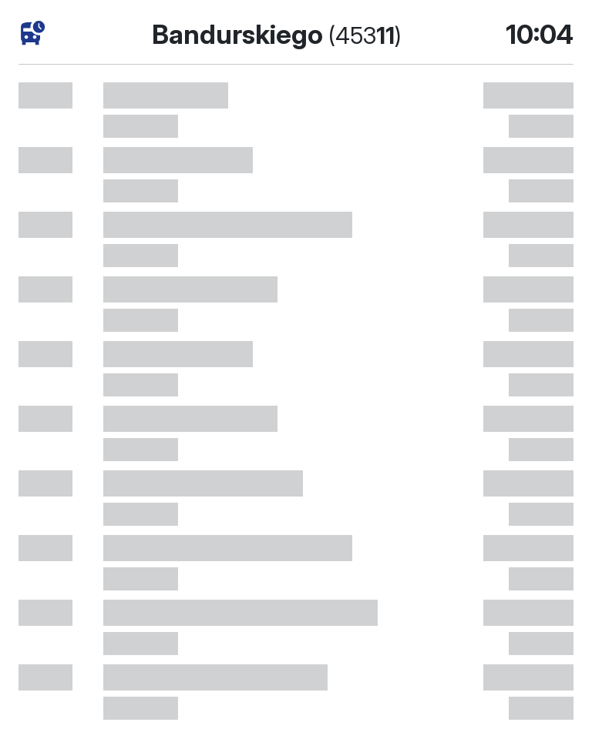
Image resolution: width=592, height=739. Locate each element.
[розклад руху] (32, 33)
